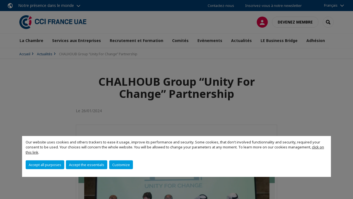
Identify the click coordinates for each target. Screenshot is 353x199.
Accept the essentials (86, 164)
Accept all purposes (45, 164)
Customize (121, 164)
